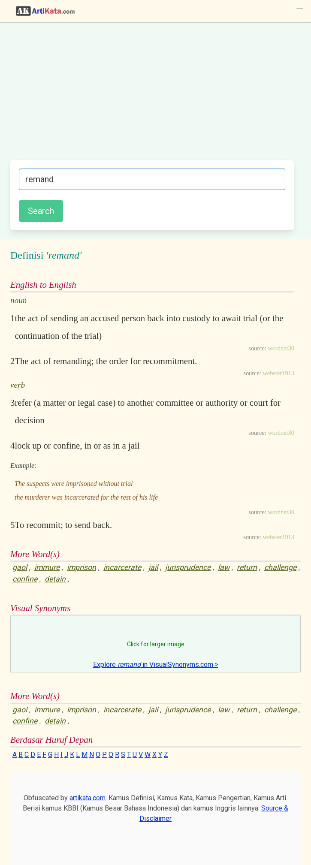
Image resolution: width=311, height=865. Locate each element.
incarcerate (122, 567)
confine (24, 579)
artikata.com (87, 798)
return (247, 567)
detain (55, 579)
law (223, 567)
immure (47, 567)
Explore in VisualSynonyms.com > (155, 664)
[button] (300, 11)
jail (153, 567)
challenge (280, 567)
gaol (19, 567)
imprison (81, 567)
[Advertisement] (152, 96)
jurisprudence (188, 567)
